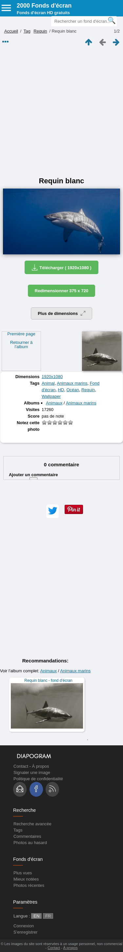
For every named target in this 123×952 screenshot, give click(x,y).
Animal (48, 383)
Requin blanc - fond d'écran (48, 680)
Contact (20, 766)
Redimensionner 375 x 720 (61, 290)
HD (61, 389)
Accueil (11, 31)
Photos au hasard (30, 842)
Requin (40, 31)
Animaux (54, 402)
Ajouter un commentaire (33, 478)
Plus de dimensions (61, 313)
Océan (72, 389)
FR (48, 915)
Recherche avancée (32, 823)
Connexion (23, 925)
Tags (17, 830)
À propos (40, 766)
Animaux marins (72, 383)
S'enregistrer (25, 932)
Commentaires (27, 836)
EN (36, 915)
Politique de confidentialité (38, 778)
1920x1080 (52, 376)
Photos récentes (28, 885)
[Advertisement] (61, 111)
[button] (52, 511)
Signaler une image (31, 772)
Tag (27, 31)
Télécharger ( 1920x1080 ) (61, 267)
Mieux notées (26, 879)
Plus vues (22, 872)
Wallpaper (51, 396)
